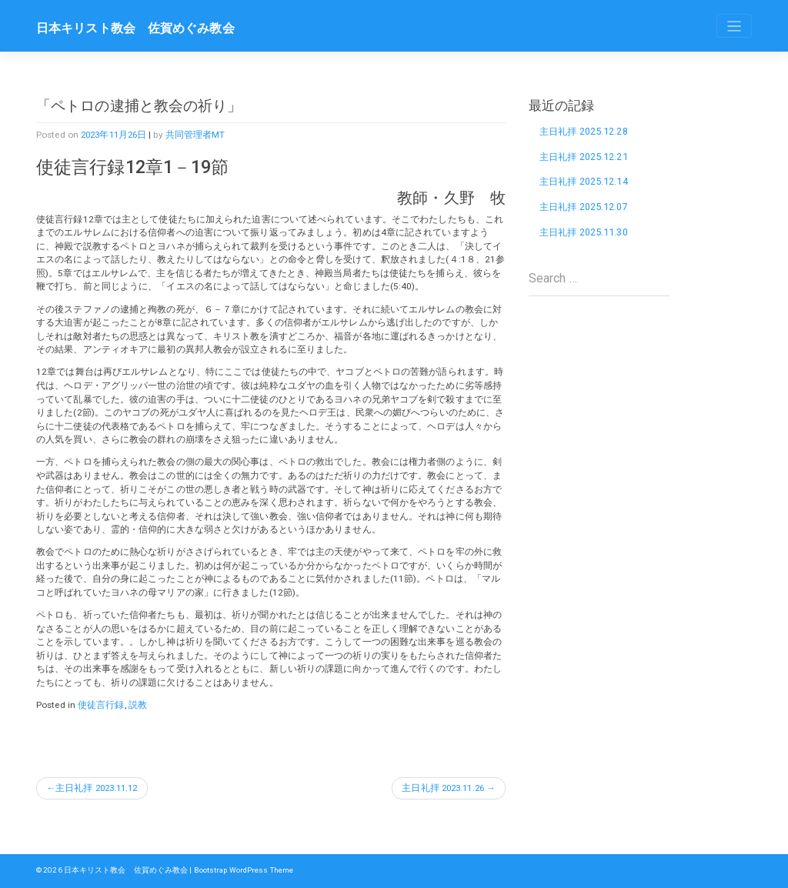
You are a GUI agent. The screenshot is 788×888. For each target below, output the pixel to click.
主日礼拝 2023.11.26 (440, 788)
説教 (138, 704)
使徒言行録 (101, 704)
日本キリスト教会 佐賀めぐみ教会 (135, 28)
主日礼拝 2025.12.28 (585, 131)
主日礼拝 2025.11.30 (585, 233)
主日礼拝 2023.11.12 (99, 788)
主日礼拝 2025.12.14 (585, 182)
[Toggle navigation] (734, 26)
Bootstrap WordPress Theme (245, 870)
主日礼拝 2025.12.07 (585, 208)
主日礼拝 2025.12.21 (585, 156)
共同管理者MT (202, 134)
